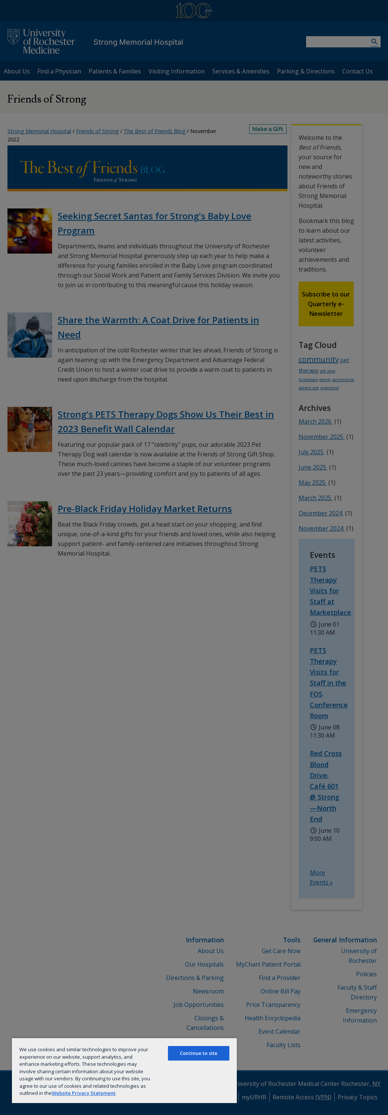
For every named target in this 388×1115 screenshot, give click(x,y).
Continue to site (198, 1053)
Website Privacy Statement (83, 1093)
